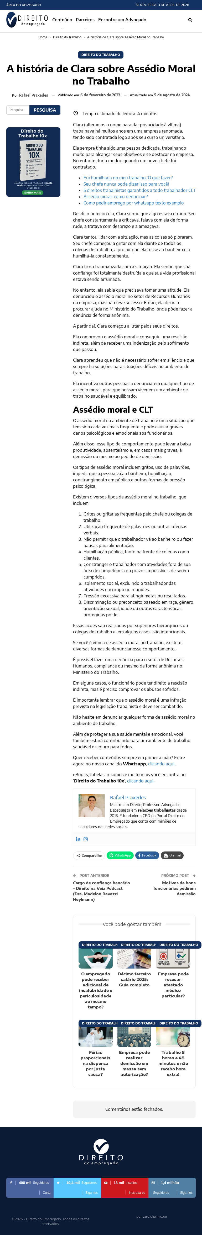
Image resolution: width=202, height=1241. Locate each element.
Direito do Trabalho (100, 55)
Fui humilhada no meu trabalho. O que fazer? (128, 177)
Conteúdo (62, 19)
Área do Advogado (23, 5)
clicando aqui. (161, 763)
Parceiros (85, 19)
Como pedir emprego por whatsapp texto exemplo (134, 203)
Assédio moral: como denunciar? (116, 196)
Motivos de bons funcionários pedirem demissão (174, 888)
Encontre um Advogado (122, 19)
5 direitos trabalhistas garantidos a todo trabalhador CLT (140, 190)
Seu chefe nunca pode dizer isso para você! (126, 184)
